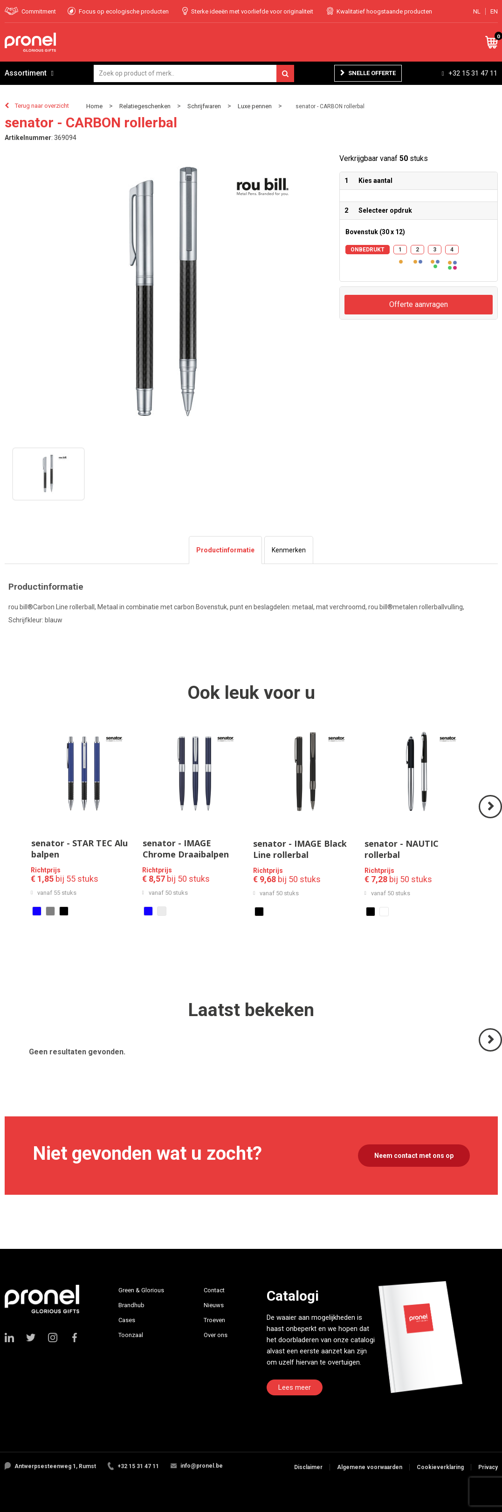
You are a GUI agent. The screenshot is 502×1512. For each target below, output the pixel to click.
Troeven (214, 1320)
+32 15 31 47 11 (472, 73)
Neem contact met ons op (414, 1155)
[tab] (225, 550)
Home (94, 106)
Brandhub (131, 1305)
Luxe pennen (255, 106)
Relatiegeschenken (145, 106)
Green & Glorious (141, 1290)
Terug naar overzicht (42, 105)
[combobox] (194, 73)
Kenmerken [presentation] (289, 550)
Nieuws (214, 1305)
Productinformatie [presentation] (225, 550)
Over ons (215, 1334)
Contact (214, 1290)
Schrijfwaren (204, 106)
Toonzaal (130, 1334)
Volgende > (491, 817)
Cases (126, 1320)
